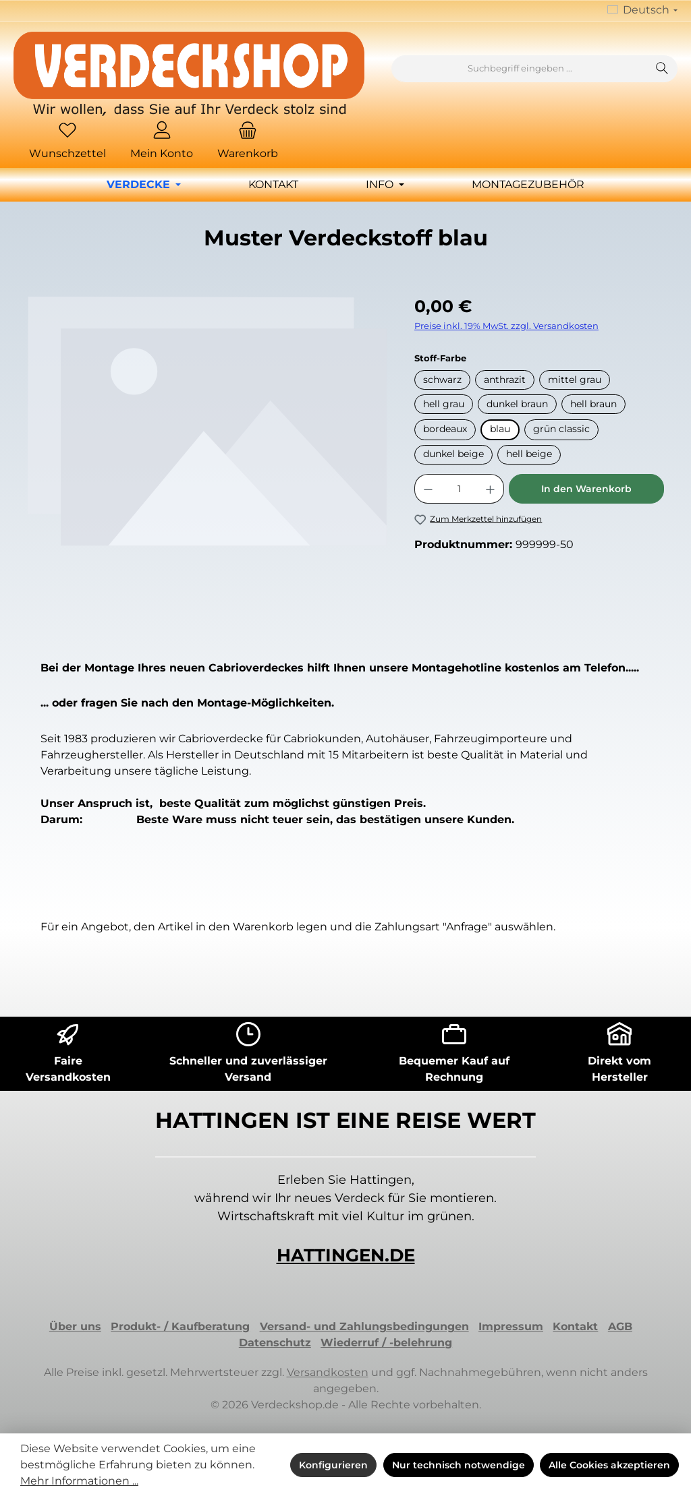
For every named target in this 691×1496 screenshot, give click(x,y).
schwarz (442, 379)
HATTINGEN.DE (346, 1255)
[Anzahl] (459, 489)
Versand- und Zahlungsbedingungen (364, 1326)
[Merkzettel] (67, 142)
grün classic (561, 428)
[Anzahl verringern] (427, 489)
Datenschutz (275, 1342)
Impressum (510, 1326)
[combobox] (519, 68)
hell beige (529, 453)
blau (500, 428)
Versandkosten (327, 1372)
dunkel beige (453, 453)
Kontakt (575, 1326)
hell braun (593, 403)
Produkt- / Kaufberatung (180, 1326)
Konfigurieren (333, 1465)
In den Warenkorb (586, 489)
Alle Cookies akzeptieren (609, 1465)
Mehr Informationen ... (79, 1480)
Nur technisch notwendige (458, 1465)
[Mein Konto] (161, 142)
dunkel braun (517, 403)
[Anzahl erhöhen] (490, 489)
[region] (207, 439)
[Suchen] (662, 68)
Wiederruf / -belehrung (386, 1342)
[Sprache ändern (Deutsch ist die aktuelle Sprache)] (642, 11)
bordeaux (445, 428)
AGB (620, 1326)
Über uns (75, 1326)
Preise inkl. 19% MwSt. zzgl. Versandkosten (506, 326)
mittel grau (574, 379)
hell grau (443, 403)
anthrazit (505, 379)
